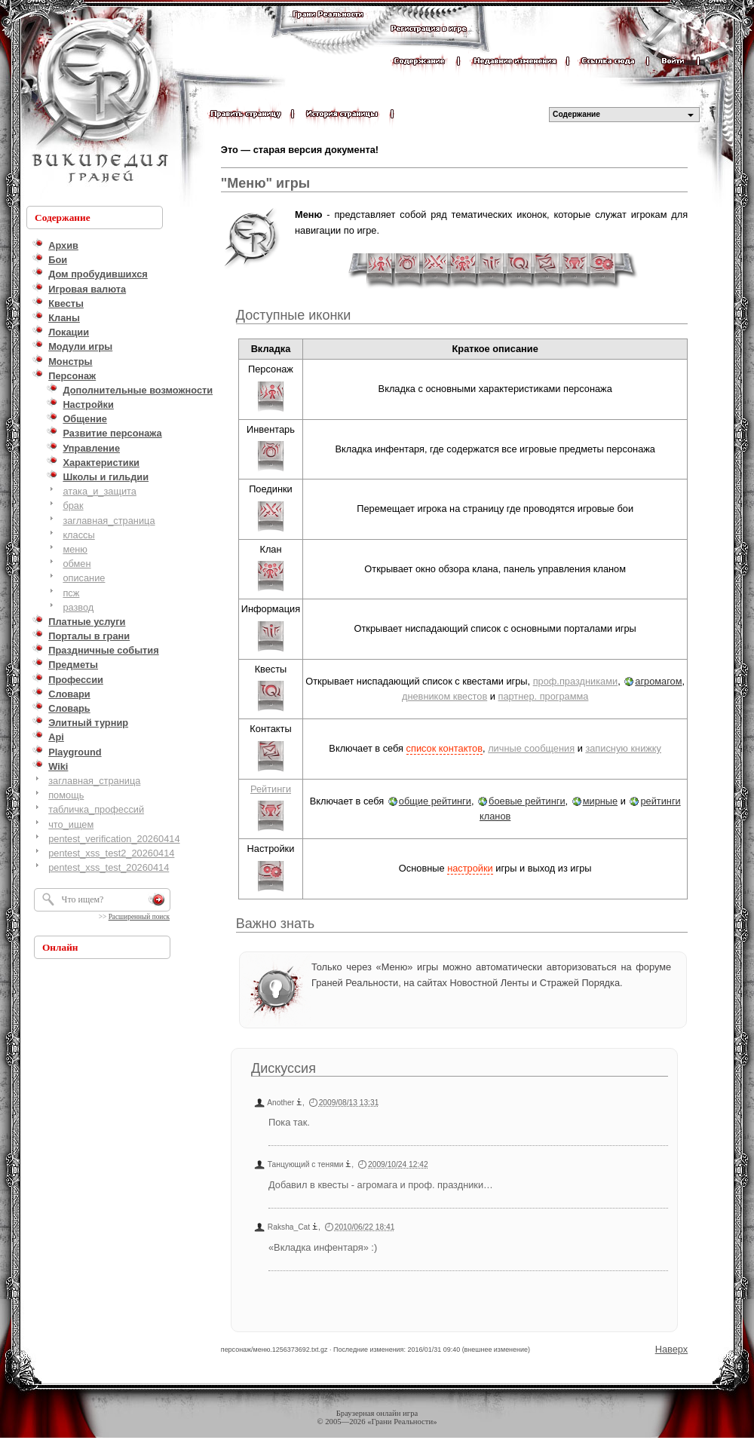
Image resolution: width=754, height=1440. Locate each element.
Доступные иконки (293, 315)
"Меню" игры (265, 183)
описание (84, 578)
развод (78, 607)
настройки (470, 868)
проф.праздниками (575, 681)
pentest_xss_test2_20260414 (111, 853)
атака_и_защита (99, 491)
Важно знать (275, 923)
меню (75, 549)
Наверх (671, 1349)
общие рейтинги (435, 801)
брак (73, 505)
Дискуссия (283, 1068)
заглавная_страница (109, 520)
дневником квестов (444, 696)
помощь (66, 795)
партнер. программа (543, 696)
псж (71, 593)
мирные (600, 801)
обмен (76, 563)
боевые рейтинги (527, 801)
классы (78, 535)
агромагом (658, 681)
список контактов (444, 748)
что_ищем (70, 824)
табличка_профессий (96, 809)
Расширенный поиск (139, 917)
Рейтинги (270, 789)
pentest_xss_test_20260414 (108, 867)
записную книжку (623, 748)
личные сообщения (531, 748)
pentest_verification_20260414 (113, 838)
